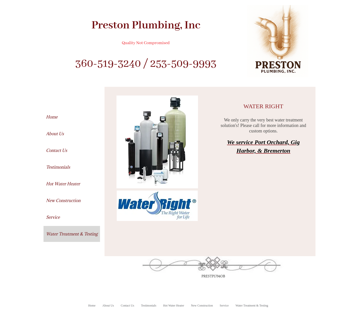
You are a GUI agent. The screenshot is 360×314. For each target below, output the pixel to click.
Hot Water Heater (63, 184)
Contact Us (56, 150)
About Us (55, 133)
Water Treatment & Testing (72, 234)
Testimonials (58, 167)
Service (53, 217)
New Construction (63, 200)
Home (52, 117)
